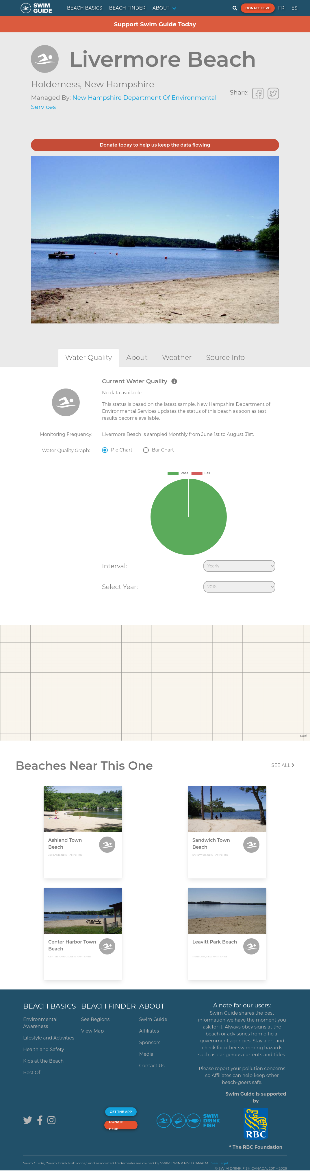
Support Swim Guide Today (155, 24)
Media (146, 1054)
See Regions (95, 1019)
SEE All (282, 765)
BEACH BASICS (84, 8)
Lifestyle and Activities (48, 1038)
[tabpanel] (155, 486)
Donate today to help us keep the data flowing (155, 145)
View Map (92, 1031)
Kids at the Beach (43, 1061)
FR (281, 8)
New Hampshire (119, 84)
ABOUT (161, 8)
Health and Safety (43, 1049)
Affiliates (149, 1031)
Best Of (31, 1072)
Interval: (114, 566)
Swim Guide (153, 1019)
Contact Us (152, 1065)
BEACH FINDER (127, 8)
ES (294, 8)
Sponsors (150, 1042)
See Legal (219, 1163)
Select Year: (120, 587)
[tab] (88, 357)
